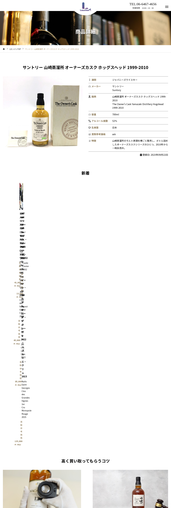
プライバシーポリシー (99, 495)
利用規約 (65, 495)
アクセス (79, 495)
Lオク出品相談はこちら (130, 351)
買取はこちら (42, 351)
